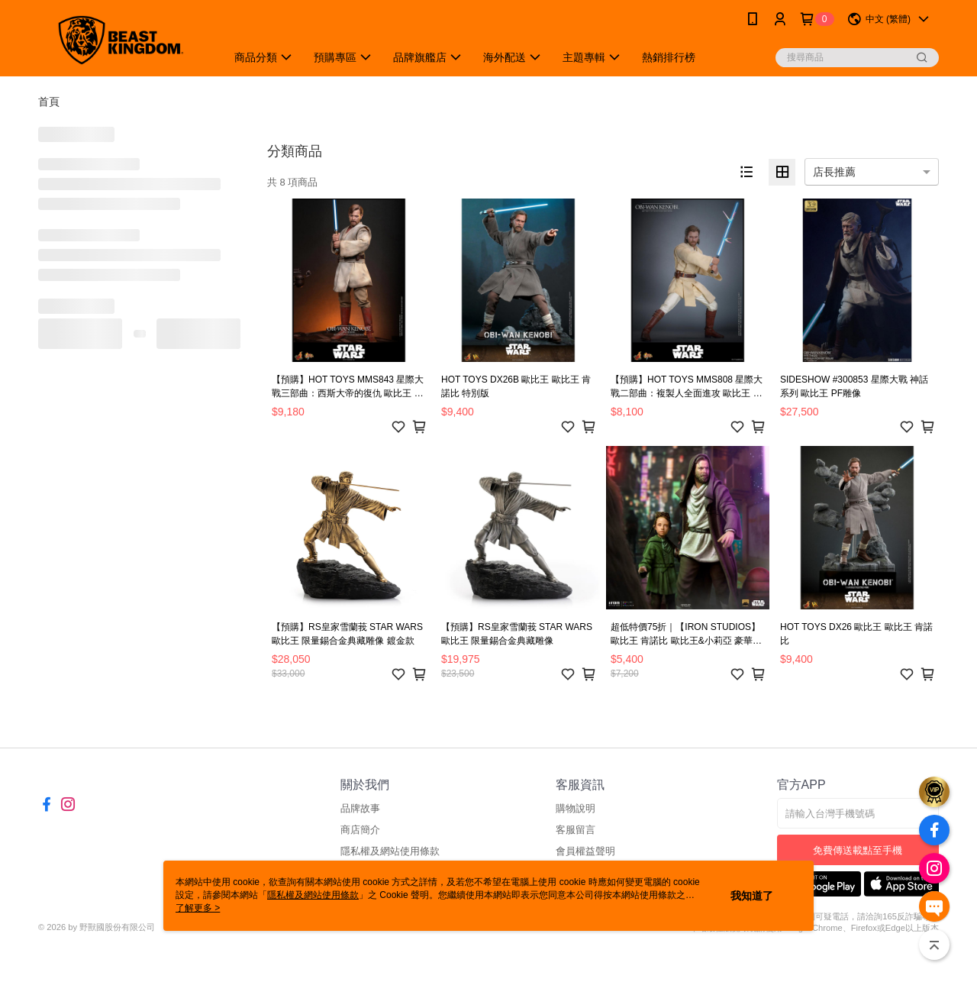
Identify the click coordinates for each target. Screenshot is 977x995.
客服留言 (575, 829)
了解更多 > (198, 908)
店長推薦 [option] (834, 172)
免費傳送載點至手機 (857, 850)
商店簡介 (360, 829)
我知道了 (751, 896)
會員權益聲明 (585, 851)
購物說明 (575, 808)
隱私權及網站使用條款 (390, 851)
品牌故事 (360, 808)
